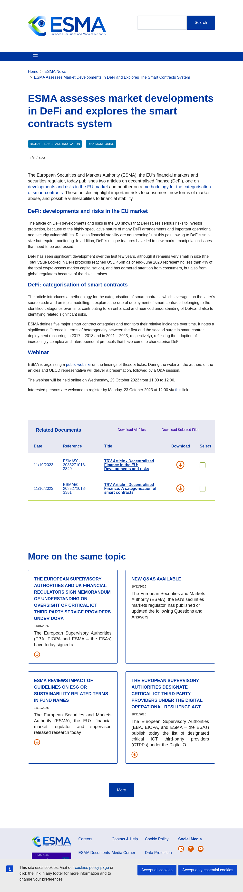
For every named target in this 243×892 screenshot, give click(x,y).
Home (33, 89)
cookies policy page (92, 867)
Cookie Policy (157, 856)
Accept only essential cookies (207, 870)
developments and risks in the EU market (68, 204)
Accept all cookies (157, 870)
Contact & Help (165, 65)
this (178, 407)
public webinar (78, 382)
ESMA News (55, 89)
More (121, 808)
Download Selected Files (180, 447)
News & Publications (87, 65)
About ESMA (33, 65)
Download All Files (132, 447)
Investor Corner (116, 65)
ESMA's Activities (57, 65)
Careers (85, 856)
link (185, 407)
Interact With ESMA (141, 65)
